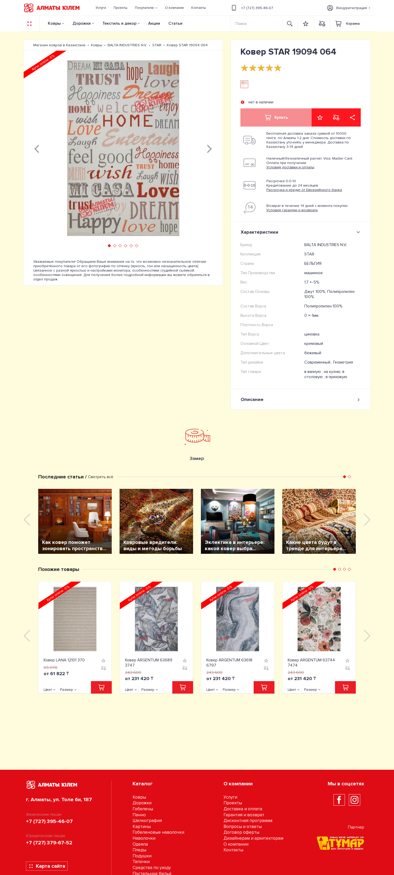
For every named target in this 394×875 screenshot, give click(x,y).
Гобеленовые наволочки (158, 832)
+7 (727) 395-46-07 (251, 8)
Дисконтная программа (248, 820)
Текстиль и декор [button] (119, 23)
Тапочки (141, 861)
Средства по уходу (152, 867)
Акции (154, 23)
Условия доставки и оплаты (290, 167)
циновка (311, 334)
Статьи (175, 23)
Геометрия (343, 362)
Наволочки (144, 838)
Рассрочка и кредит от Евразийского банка (304, 190)
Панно (139, 815)
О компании (236, 844)
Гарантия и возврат (244, 815)
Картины (142, 826)
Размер (66, 689)
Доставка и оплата (243, 809)
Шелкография (147, 820)
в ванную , (314, 371)
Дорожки (82, 23)
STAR (309, 254)
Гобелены (143, 809)
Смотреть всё (100, 477)
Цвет (48, 689)
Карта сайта (47, 866)
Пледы (139, 850)
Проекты (233, 803)
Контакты (233, 850)
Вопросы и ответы (243, 826)
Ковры (54, 23)
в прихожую (336, 376)
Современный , (318, 362)
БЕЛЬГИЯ (312, 263)
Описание (300, 399)
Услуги (230, 797)
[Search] (257, 23)
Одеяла (140, 844)
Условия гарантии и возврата (292, 210)
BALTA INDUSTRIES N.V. (325, 244)
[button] (146, 8)
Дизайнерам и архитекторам (253, 838)
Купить (276, 117)
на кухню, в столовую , (324, 374)
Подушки (142, 856)
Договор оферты (241, 832)
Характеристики (301, 232)
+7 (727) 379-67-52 (49, 843)
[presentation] (36, 148)
